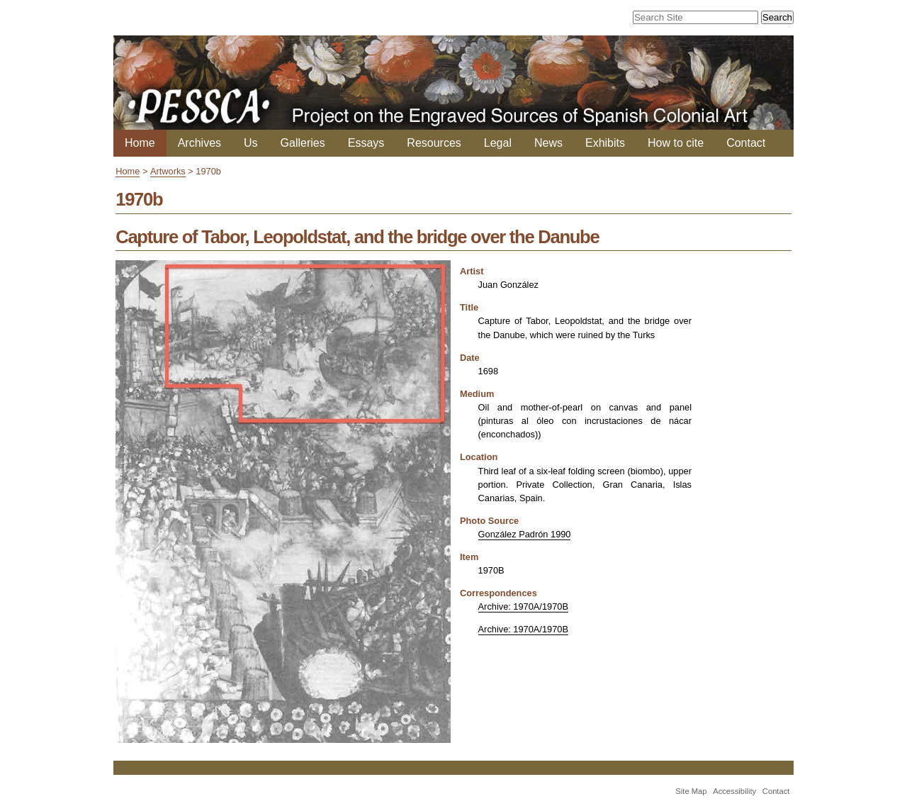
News (548, 143)
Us (251, 143)
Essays (366, 143)
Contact (745, 143)
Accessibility (734, 791)
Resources (434, 143)
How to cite (676, 143)
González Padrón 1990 (524, 534)
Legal (498, 143)
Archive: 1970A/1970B (523, 606)
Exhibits (605, 143)
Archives (199, 143)
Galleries (303, 143)
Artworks (168, 171)
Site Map (690, 791)
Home (140, 143)
